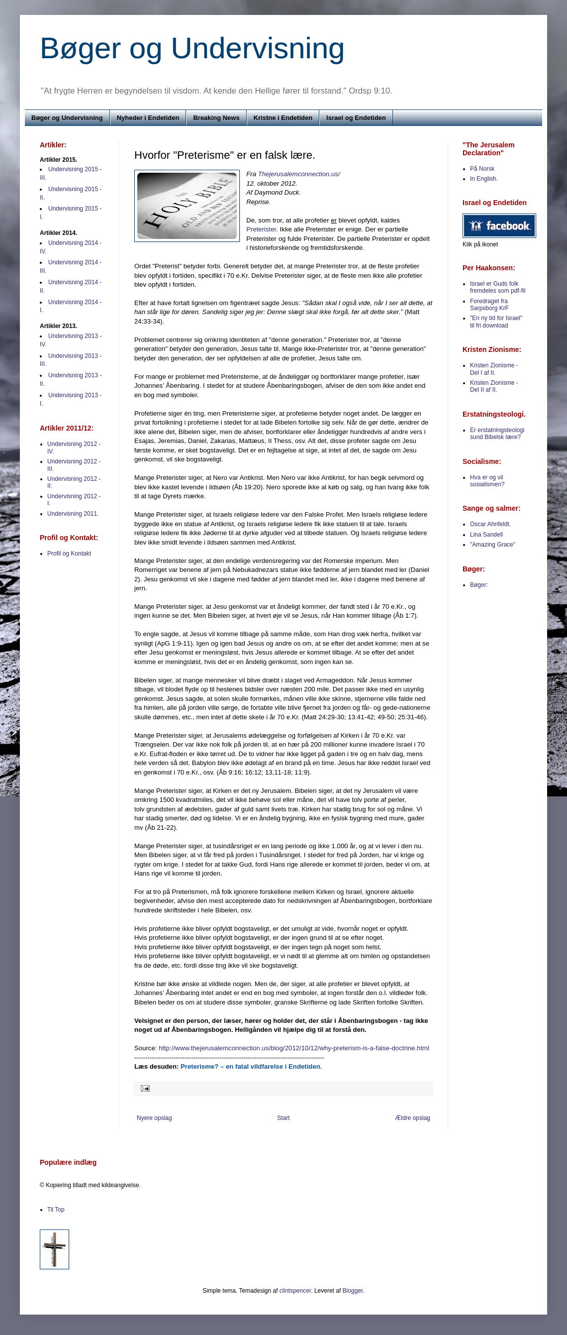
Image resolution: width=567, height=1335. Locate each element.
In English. (484, 178)
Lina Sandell (486, 534)
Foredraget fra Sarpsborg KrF (489, 305)
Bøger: (479, 584)
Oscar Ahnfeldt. (490, 524)
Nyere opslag (154, 1117)
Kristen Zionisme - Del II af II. (494, 386)
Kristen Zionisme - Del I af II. (494, 369)
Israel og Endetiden (356, 117)
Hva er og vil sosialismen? (487, 481)
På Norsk (482, 168)
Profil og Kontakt (69, 553)
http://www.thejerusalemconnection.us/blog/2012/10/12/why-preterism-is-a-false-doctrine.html (294, 1048)
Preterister (261, 229)
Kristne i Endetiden (283, 117)
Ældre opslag (412, 1117)
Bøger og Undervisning (192, 48)
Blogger (353, 1290)
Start (283, 1117)
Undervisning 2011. (72, 513)
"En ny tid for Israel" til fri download (496, 322)
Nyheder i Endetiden (148, 117)
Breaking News (216, 117)
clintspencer (295, 1290)
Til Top (56, 1209)
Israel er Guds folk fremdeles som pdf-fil (497, 287)
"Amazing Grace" (492, 544)
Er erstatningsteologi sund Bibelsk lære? (497, 434)
